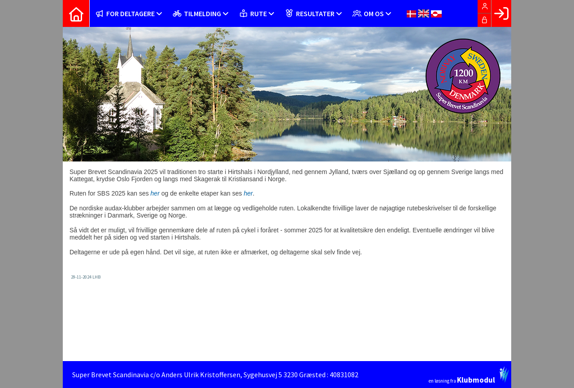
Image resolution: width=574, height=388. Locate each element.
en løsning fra (469, 375)
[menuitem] (76, 13)
